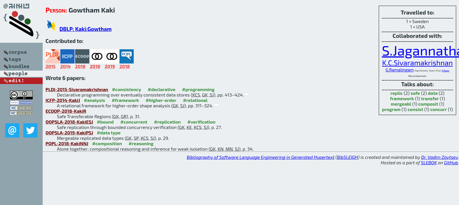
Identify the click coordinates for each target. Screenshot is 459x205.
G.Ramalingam (400, 69)
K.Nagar (445, 70)
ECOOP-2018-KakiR (66, 111)
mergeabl (401, 103)
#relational (195, 100)
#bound (105, 121)
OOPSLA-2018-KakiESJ (69, 121)
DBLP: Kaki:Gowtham (85, 29)
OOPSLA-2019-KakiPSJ (69, 132)
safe (415, 93)
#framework (125, 100)
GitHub (451, 162)
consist (415, 109)
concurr (438, 109)
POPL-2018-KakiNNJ (67, 143)
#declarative (161, 89)
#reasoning (141, 143)
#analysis (94, 100)
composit (428, 103)
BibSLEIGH (347, 157)
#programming (198, 89)
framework (402, 98)
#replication (167, 121)
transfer (430, 98)
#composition (107, 143)
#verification (202, 121)
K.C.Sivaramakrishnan (417, 62)
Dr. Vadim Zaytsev (439, 157)
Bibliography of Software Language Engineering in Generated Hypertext (260, 157)
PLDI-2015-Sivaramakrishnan (77, 89)
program (391, 109)
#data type (109, 132)
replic (396, 93)
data (432, 93)
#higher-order (161, 100)
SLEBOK (429, 162)
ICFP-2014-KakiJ (63, 100)
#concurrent (133, 121)
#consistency (126, 89)
